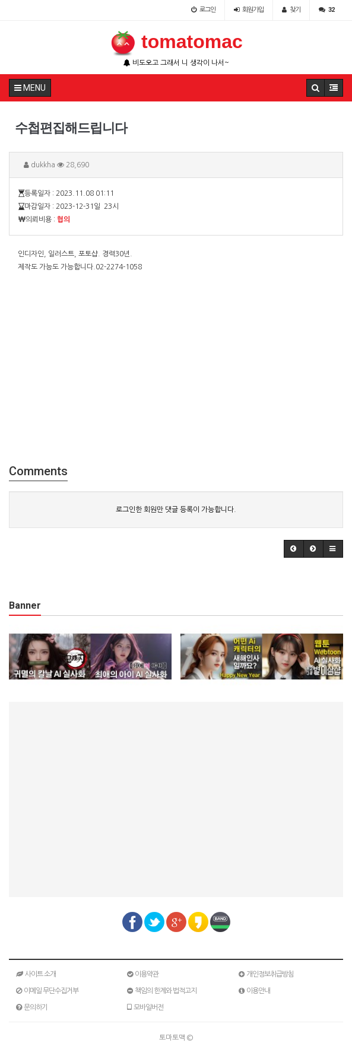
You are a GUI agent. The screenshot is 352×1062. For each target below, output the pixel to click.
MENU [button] (30, 88)
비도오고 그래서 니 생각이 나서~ (176, 62)
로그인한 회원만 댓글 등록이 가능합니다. (176, 509)
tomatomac (176, 41)
